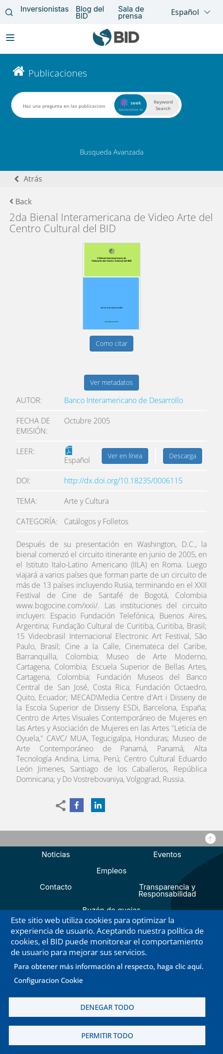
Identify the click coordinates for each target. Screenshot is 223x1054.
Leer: (25, 451)
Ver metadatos (111, 382)
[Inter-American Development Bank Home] (116, 43)
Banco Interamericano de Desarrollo (123, 400)
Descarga (182, 455)
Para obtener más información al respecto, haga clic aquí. (108, 966)
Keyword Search (163, 104)
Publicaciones (57, 73)
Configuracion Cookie (48, 980)
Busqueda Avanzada (112, 151)
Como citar (111, 343)
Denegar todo (107, 1007)
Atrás (33, 179)
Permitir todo (107, 1035)
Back (20, 201)
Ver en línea (125, 455)
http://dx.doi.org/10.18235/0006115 (123, 480)
